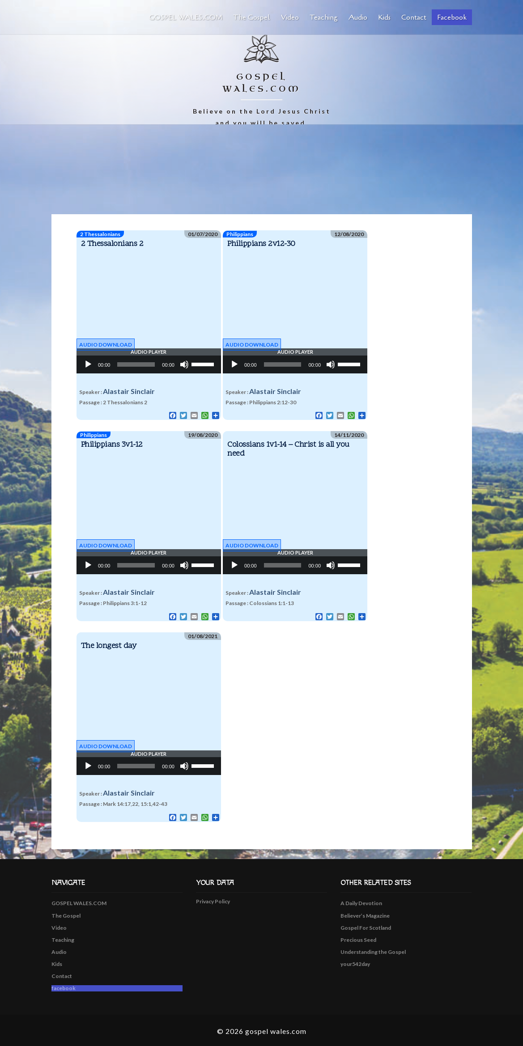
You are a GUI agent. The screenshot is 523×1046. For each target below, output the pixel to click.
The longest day (108, 646)
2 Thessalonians (100, 234)
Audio (358, 17)
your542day (355, 964)
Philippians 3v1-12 (112, 444)
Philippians (239, 234)
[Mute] (184, 364)
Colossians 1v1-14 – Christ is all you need (288, 449)
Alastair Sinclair (129, 391)
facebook (452, 17)
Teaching (324, 17)
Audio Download (105, 344)
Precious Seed (358, 939)
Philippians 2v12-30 (261, 244)
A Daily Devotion (361, 903)
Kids (384, 17)
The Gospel (251, 17)
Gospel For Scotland (365, 927)
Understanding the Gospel (373, 952)
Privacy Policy (213, 901)
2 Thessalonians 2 (112, 244)
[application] (149, 364)
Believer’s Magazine (365, 915)
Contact (413, 17)
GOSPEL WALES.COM (185, 17)
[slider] (136, 364)
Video (290, 17)
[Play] (88, 364)
